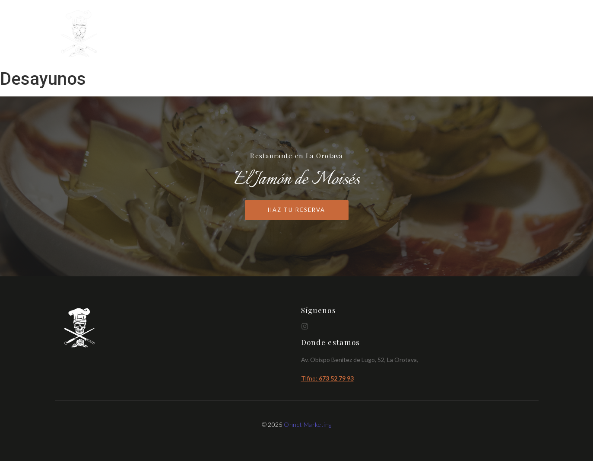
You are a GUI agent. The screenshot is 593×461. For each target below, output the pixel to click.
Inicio (411, 34)
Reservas (521, 34)
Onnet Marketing (307, 424)
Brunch (481, 34)
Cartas (444, 34)
